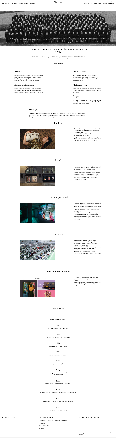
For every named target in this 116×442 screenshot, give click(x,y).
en (111, 1)
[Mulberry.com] (58, 4)
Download (42, 428)
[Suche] (86, 6)
